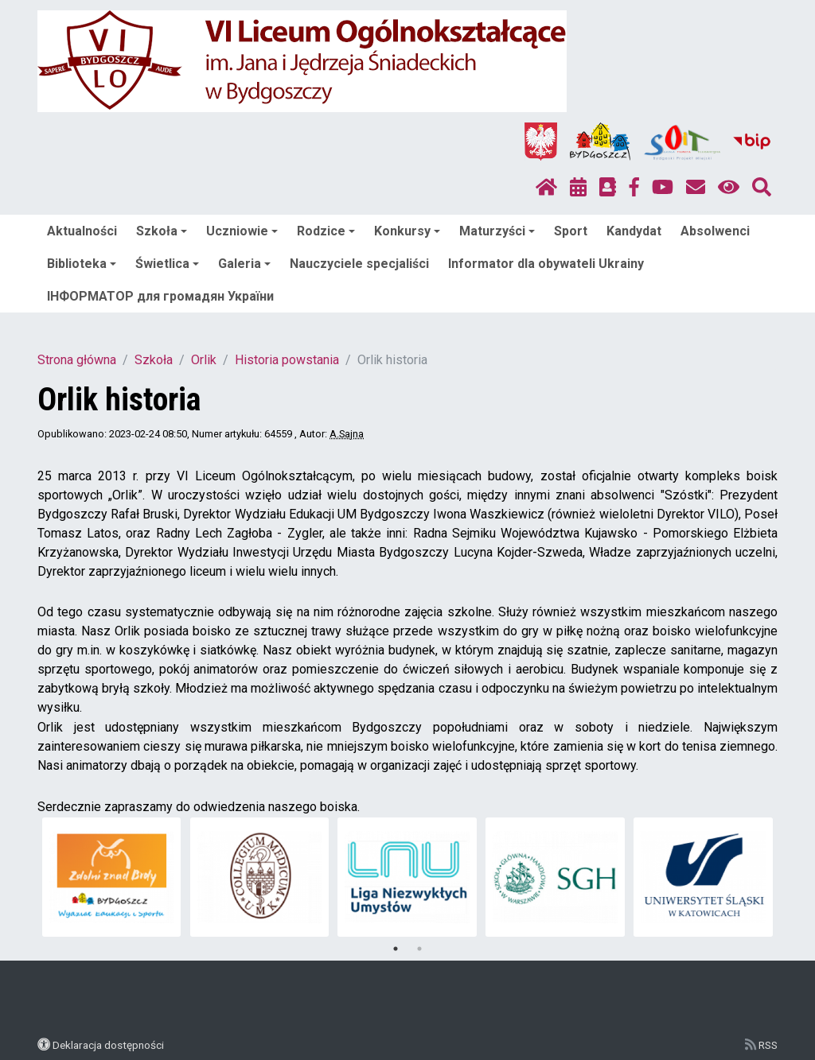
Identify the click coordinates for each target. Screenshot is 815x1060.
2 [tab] (419, 949)
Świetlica (167, 263)
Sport (570, 231)
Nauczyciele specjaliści (359, 263)
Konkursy (407, 231)
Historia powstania (287, 359)
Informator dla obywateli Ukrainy (546, 263)
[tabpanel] (111, 877)
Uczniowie (242, 231)
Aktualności (82, 231)
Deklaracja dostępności (108, 1045)
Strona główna (76, 359)
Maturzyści (497, 231)
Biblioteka (81, 263)
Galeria (244, 263)
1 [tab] (396, 949)
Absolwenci (715, 231)
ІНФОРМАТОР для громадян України (160, 296)
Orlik (203, 359)
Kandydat (633, 231)
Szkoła (161, 231)
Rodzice (326, 231)
